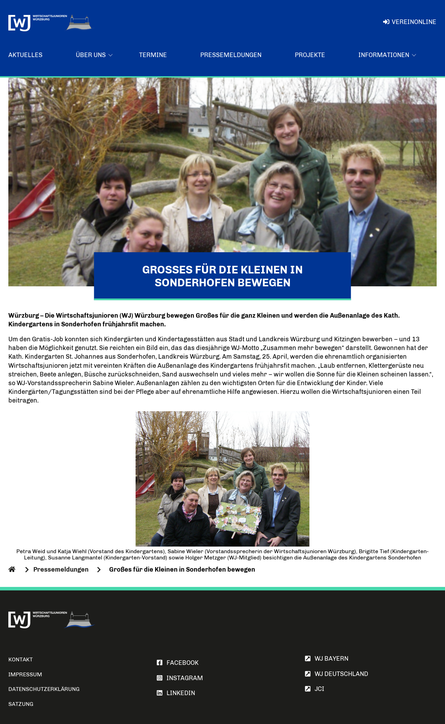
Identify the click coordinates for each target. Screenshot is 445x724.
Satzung (20, 704)
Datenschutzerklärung (44, 689)
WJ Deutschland (336, 674)
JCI (314, 689)
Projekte (310, 55)
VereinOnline (409, 22)
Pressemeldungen (230, 55)
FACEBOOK (178, 663)
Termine (153, 55)
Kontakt (20, 659)
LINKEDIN (176, 693)
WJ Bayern (326, 658)
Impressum (25, 674)
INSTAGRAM (180, 678)
